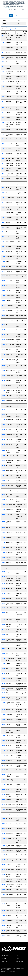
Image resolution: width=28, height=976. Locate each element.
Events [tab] (17, 29)
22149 (3, 624)
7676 (3, 158)
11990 (3, 290)
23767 (3, 770)
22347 (3, 659)
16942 (3, 410)
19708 (3, 505)
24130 (3, 809)
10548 (3, 266)
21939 (3, 613)
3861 (3, 67)
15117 (3, 359)
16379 (3, 380)
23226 (3, 688)
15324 (3, 366)
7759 (3, 173)
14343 (3, 339)
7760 (3, 178)
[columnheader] (3, 32)
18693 (3, 485)
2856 (3, 42)
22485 (3, 668)
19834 (3, 521)
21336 (3, 572)
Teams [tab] (3, 29)
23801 (3, 780)
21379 (3, 588)
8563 (3, 212)
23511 (3, 755)
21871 (3, 603)
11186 (3, 281)
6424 (3, 129)
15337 (3, 371)
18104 (3, 456)
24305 (3, 855)
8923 (3, 227)
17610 (3, 444)
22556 (3, 673)
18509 (3, 480)
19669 (3, 500)
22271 (3, 649)
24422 (3, 879)
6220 (3, 122)
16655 (3, 395)
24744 (3, 910)
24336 (3, 869)
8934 (3, 232)
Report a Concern (20, 965)
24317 (3, 860)
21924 (3, 608)
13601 (3, 325)
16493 (3, 390)
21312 (3, 567)
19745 (3, 509)
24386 (3, 874)
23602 (3, 760)
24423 (3, 884)
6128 (3, 108)
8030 (3, 193)
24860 (3, 915)
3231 (3, 52)
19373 (3, 490)
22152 (3, 629)
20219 (3, 542)
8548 (3, 207)
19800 (3, 514)
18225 (3, 465)
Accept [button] (11, 15)
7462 (3, 153)
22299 (3, 654)
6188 (3, 117)
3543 (3, 57)
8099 (3, 198)
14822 (3, 349)
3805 (3, 62)
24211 (3, 829)
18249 (3, 470)
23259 (3, 698)
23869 (3, 789)
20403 (3, 552)
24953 (3, 925)
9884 (3, 251)
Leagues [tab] (10, 29)
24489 (3, 889)
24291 (3, 850)
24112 (3, 804)
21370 (3, 583)
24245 (3, 838)
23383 (3, 724)
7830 (3, 183)
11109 (3, 271)
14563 (3, 344)
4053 (3, 76)
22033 (3, 619)
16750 (3, 400)
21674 (3, 593)
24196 (3, 824)
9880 (3, 246)
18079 (3, 451)
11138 (3, 276)
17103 (3, 424)
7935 (3, 188)
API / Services (4, 955)
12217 (3, 305)
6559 (3, 139)
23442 (3, 745)
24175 (3, 819)
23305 (3, 714)
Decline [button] (17, 15)
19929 (3, 528)
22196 (3, 639)
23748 (3, 765)
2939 (3, 47)
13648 (3, 330)
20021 (3, 533)
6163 (3, 113)
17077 (3, 420)
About (17, 955)
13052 (3, 310)
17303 (3, 434)
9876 (3, 242)
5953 (3, 96)
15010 (3, 354)
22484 (3, 663)
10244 (3, 256)
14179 (3, 335)
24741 (3, 904)
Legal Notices (5, 965)
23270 (3, 709)
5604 (3, 86)
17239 (3, 429)
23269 (3, 703)
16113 (3, 375)
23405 (3, 740)
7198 (3, 144)
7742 (3, 168)
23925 (3, 794)
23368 (3, 719)
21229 (3, 562)
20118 (3, 537)
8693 (3, 222)
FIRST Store (4, 962)
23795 (3, 775)
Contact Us (4, 958)
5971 (3, 101)
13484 (3, 320)
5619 (3, 91)
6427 (3, 134)
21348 (3, 577)
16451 (3, 385)
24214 (3, 833)
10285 (3, 261)
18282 (3, 475)
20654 (3, 557)
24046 (3, 799)
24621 (3, 899)
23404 (3, 736)
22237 (3, 644)
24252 (3, 845)
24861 (3, 920)
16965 (3, 415)
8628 (3, 217)
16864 (3, 405)
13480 (3, 315)
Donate (17, 958)
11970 (3, 286)
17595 (3, 439)
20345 (3, 547)
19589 (3, 495)
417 (2, 36)
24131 (3, 814)
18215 (3, 460)
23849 (3, 784)
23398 (3, 729)
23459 (3, 750)
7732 (3, 163)
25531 (3, 935)
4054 (3, 81)
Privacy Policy (6, 7)
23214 (3, 683)
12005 (3, 295)
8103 (3, 202)
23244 (3, 693)
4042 (3, 72)
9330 (3, 237)
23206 (3, 678)
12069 (3, 300)
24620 (3, 894)
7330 (3, 149)
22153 (3, 634)
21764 (3, 598)
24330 (3, 865)
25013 (3, 930)
